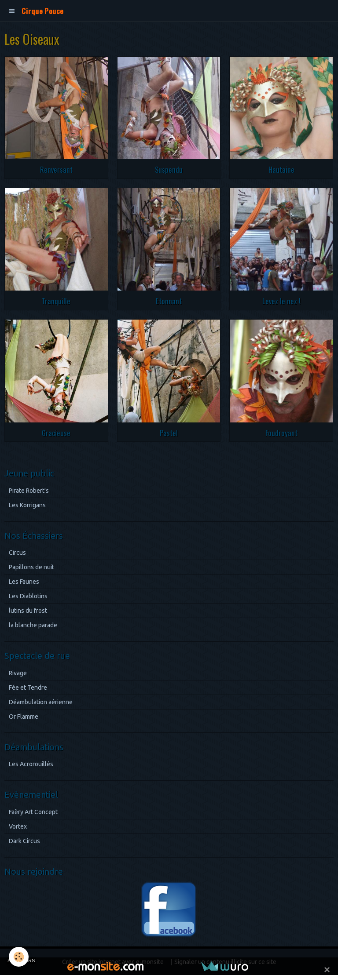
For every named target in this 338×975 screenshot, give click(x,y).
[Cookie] (19, 957)
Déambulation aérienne (41, 702)
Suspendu (169, 169)
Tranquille (56, 300)
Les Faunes (24, 581)
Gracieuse (56, 432)
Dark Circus (24, 840)
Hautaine (281, 169)
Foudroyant (281, 432)
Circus (17, 552)
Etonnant (169, 300)
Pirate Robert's (29, 490)
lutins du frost (28, 610)
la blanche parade (33, 625)
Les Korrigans (27, 505)
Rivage (18, 673)
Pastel (169, 432)
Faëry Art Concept (33, 811)
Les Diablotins (28, 596)
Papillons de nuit (31, 567)
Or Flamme (23, 716)
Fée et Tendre (28, 687)
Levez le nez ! (281, 300)
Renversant (56, 169)
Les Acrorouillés (31, 764)
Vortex (18, 826)
